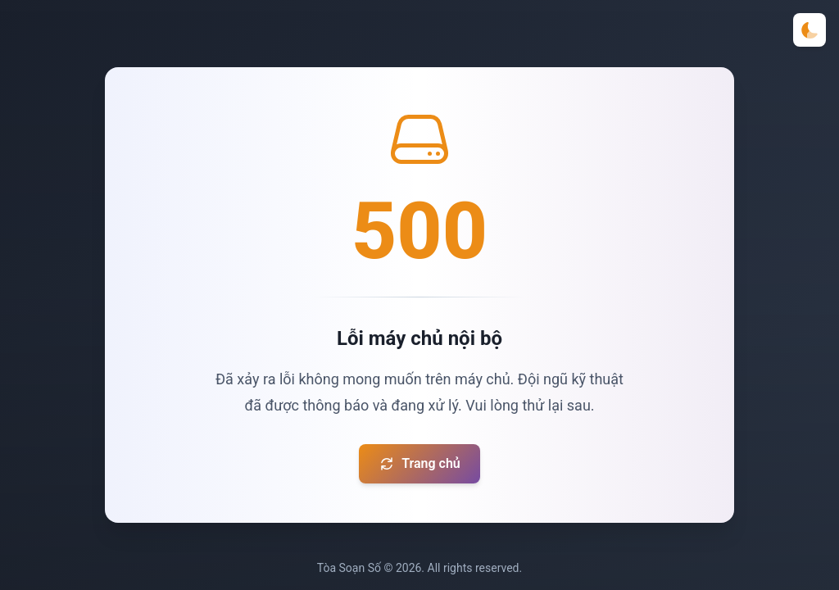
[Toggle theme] (809, 30)
